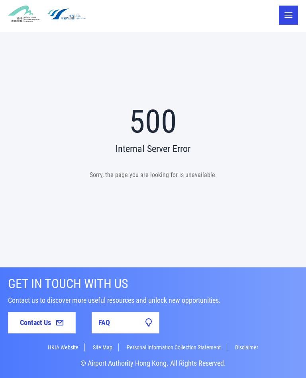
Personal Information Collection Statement (174, 347)
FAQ (125, 322)
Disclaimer (246, 347)
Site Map (102, 347)
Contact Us (42, 322)
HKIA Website (63, 347)
